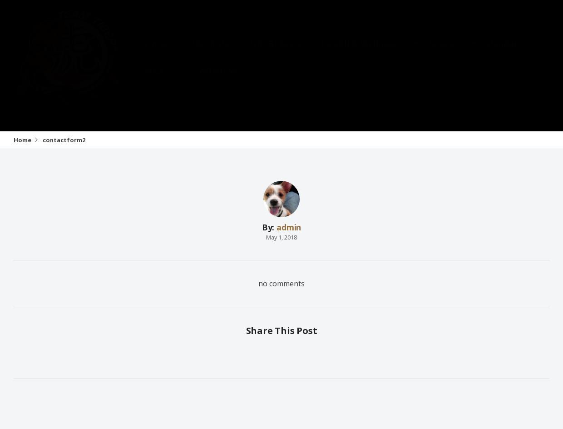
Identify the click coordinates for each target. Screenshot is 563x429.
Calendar (499, 52)
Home (157, 52)
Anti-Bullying (274, 52)
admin (289, 227)
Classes (439, 52)
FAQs (155, 79)
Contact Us (217, 78)
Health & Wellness (359, 52)
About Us (209, 52)
